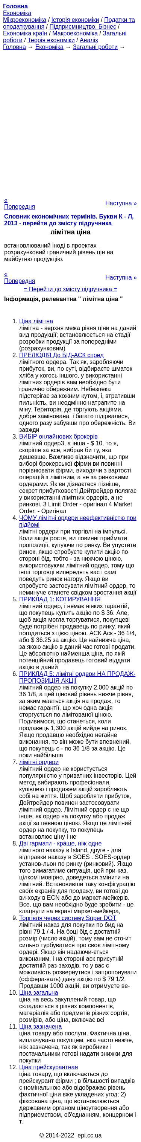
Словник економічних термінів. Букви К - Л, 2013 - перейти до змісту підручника (69, 219)
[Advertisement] (70, 121)
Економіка (17, 13)
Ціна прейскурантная (48, 1067)
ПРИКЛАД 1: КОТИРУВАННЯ (60, 599)
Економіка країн (25, 33)
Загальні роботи (95, 47)
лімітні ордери (39, 762)
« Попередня (19, 203)
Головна (14, 47)
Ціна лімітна (36, 321)
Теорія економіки (50, 40)
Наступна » (121, 203)
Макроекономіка (75, 33)
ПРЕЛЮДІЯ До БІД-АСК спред (61, 355)
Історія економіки (75, 20)
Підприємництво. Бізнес (82, 26)
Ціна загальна (38, 992)
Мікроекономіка (24, 20)
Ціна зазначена (40, 1026)
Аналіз (89, 40)
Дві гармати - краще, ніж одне (60, 843)
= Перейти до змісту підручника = (70, 289)
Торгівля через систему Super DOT (67, 918)
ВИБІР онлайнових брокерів (58, 436)
